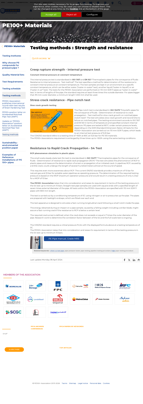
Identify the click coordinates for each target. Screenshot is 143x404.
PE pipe (120, 333)
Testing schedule (11, 88)
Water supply (92, 341)
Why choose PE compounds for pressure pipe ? (10, 65)
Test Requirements (12, 81)
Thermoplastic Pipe (124, 356)
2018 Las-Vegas (36, 335)
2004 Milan (35, 350)
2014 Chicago (36, 339)
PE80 (105, 333)
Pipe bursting (64, 335)
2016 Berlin (35, 337)
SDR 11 (61, 339)
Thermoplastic (111, 339)
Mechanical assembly (67, 354)
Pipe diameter (77, 335)
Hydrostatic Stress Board (68, 333)
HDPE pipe (85, 331)
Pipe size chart (65, 356)
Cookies (74, 9)
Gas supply (127, 329)
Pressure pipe (80, 337)
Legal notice (83, 383)
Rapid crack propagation (120, 337)
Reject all (71, 14)
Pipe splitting (103, 335)
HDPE (70, 350)
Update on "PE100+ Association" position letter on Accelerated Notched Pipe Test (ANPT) (12, 125)
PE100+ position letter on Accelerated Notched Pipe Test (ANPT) (14, 114)
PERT (127, 333)
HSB (117, 331)
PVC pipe (104, 337)
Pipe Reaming (124, 354)
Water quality (75, 358)
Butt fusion (63, 329)
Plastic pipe (114, 335)
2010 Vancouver (37, 343)
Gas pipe (117, 329)
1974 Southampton (38, 368)
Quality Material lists (13, 74)
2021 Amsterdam (37, 333)
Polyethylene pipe (66, 337)
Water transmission (66, 341)
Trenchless (124, 339)
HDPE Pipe (79, 350)
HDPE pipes (104, 350)
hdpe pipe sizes (92, 350)
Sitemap (72, 383)
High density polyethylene (69, 331)
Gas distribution (106, 329)
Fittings (73, 329)
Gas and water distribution (88, 329)
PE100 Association (87, 333)
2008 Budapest (37, 345)
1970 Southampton (38, 372)
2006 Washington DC (39, 348)
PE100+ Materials (14, 46)
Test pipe (86, 339)
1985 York (34, 362)
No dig (80, 354)
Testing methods (11, 95)
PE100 (98, 333)
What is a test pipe (89, 358)
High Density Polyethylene (69, 352)
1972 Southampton (38, 370)
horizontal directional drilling (92, 352)
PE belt (112, 333)
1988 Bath (34, 360)
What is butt (103, 358)
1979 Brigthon (36, 366)
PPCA (124, 335)
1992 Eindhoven (37, 358)
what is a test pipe (57, 251)
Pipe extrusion (90, 335)
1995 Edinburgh (36, 356)
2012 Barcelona (36, 341)
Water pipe (80, 341)
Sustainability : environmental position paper (10, 145)
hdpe (113, 251)
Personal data (95, 383)
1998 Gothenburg (37, 354)
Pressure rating (93, 337)
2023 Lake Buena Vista (39, 331)
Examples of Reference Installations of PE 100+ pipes (12, 158)
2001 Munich (35, 352)
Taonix (64, 383)
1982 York (34, 364)
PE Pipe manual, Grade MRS (64, 238)
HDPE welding (116, 350)
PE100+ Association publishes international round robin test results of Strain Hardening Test (13, 104)
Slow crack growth (73, 339)
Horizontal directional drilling (103, 331)
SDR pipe (135, 337)
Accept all (50, 14)
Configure (92, 14)
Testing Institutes (11, 55)
